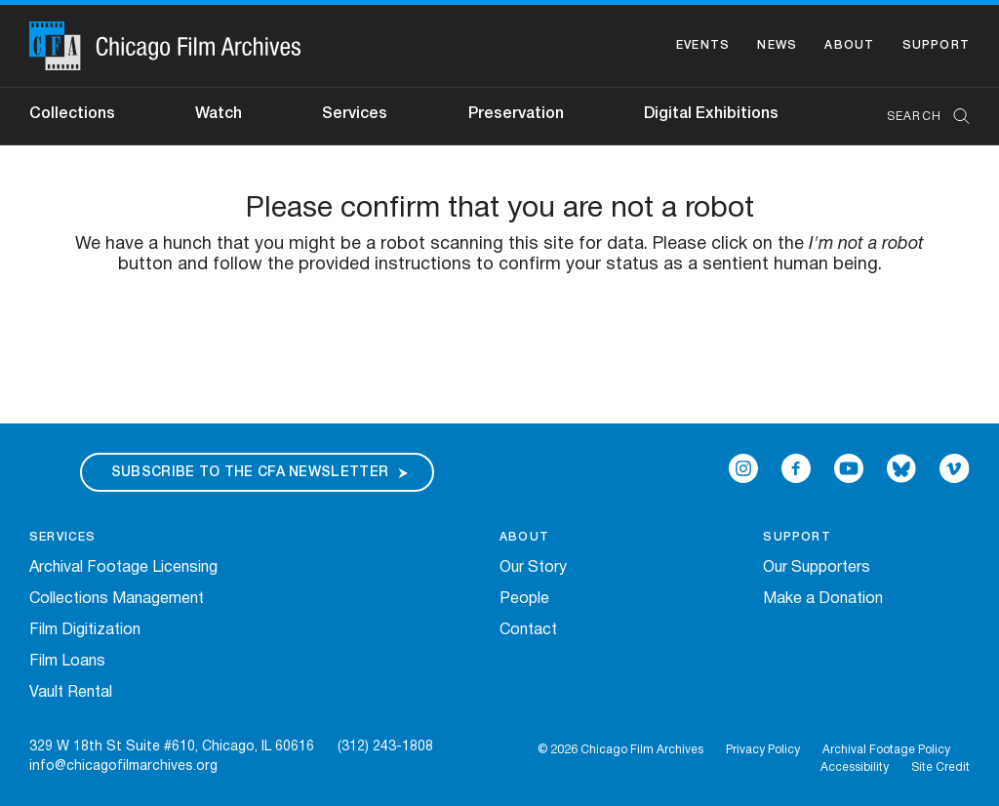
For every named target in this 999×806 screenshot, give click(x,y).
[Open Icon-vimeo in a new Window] (954, 468)
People (524, 599)
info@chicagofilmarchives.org (123, 766)
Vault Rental (70, 693)
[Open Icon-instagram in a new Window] (743, 468)
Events (703, 45)
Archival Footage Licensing (123, 568)
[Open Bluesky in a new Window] (901, 468)
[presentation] (499, 337)
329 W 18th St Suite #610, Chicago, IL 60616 (171, 747)
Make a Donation (823, 599)
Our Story (533, 568)
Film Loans (67, 661)
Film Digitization (84, 630)
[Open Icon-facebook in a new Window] (796, 468)
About (849, 45)
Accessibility (854, 767)
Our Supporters (816, 568)
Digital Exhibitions (711, 114)
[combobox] (918, 116)
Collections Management (116, 599)
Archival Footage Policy (886, 750)
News (777, 45)
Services (354, 114)
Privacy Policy (763, 750)
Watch (218, 114)
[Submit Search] (955, 116)
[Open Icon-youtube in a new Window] (848, 468)
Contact (528, 630)
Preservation (516, 114)
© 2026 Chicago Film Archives (620, 750)
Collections (72, 114)
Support (936, 45)
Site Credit (940, 767)
